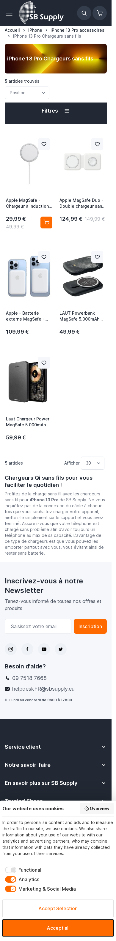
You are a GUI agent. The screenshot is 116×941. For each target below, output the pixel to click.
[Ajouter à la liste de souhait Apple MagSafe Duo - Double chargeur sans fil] (97, 144)
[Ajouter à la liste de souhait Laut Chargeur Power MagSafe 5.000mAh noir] (44, 363)
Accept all (58, 928)
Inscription (90, 626)
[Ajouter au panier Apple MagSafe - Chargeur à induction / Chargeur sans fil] (46, 222)
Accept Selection (58, 908)
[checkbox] (21, 869)
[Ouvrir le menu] (11, 13)
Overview (97, 808)
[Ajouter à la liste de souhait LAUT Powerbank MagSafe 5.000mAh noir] (97, 257)
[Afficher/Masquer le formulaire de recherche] (84, 13)
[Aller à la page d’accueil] (12, 30)
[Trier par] (27, 93)
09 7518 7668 (29, 678)
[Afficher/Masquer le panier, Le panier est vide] (100, 13)
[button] (55, 111)
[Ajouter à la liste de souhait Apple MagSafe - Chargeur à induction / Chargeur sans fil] (44, 144)
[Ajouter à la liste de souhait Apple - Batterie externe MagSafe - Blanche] (44, 257)
